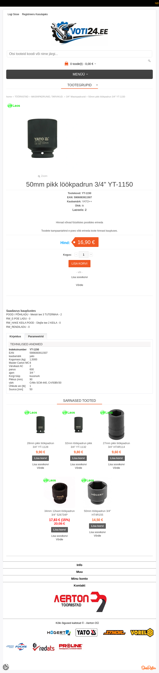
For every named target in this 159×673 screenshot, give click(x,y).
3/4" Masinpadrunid (76, 96)
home (9, 96)
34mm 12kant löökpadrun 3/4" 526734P (59, 512)
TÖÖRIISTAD (21, 96)
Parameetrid (36, 336)
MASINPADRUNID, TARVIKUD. (47, 96)
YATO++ (87, 201)
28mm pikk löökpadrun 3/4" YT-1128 (40, 445)
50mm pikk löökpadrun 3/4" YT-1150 (106, 96)
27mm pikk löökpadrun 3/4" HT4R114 (116, 445)
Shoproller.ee (148, 668)
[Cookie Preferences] (6, 667)
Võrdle (79, 285)
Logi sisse (13, 14)
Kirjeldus (15, 336)
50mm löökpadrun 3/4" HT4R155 (97, 512)
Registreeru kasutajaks (35, 14)
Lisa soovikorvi (79, 277)
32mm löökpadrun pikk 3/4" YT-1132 (78, 445)
